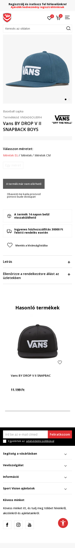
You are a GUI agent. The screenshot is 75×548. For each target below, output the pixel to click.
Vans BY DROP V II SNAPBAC (31, 375)
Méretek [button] (26, 155)
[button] (37, 29)
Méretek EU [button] (10, 155)
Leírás (36, 261)
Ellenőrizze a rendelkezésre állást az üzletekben (36, 276)
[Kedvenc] (49, 18)
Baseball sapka (13, 111)
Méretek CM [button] (43, 155)
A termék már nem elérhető (23, 184)
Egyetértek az (31, 441)
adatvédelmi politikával (40, 441)
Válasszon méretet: (18, 149)
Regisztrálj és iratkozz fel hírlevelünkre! (38, 4)
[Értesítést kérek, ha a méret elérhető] (13, 165)
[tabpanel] (37, 69)
